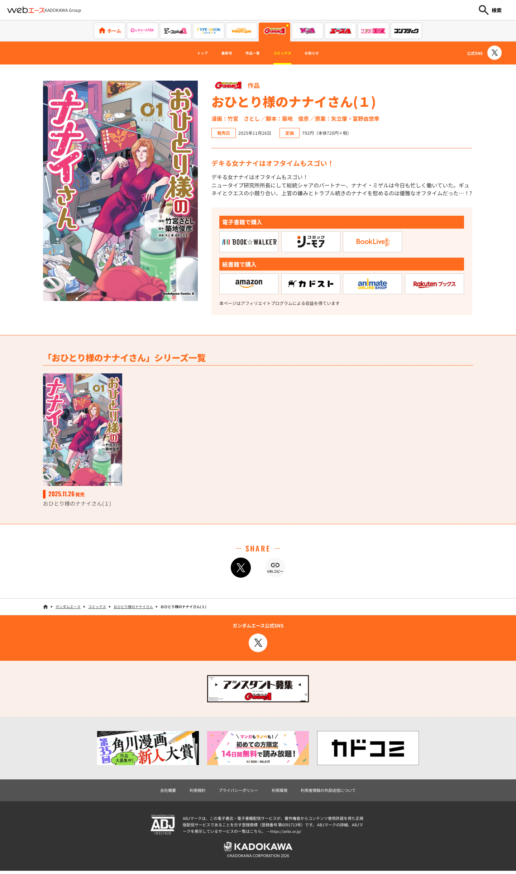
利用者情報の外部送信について (336, 790)
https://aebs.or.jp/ (286, 832)
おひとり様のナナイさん (133, 607)
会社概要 (156, 790)
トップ (185, 53)
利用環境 (281, 790)
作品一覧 (249, 53)
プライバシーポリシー (234, 790)
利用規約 (189, 790)
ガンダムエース (68, 607)
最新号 (216, 53)
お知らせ (327, 53)
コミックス (288, 53)
